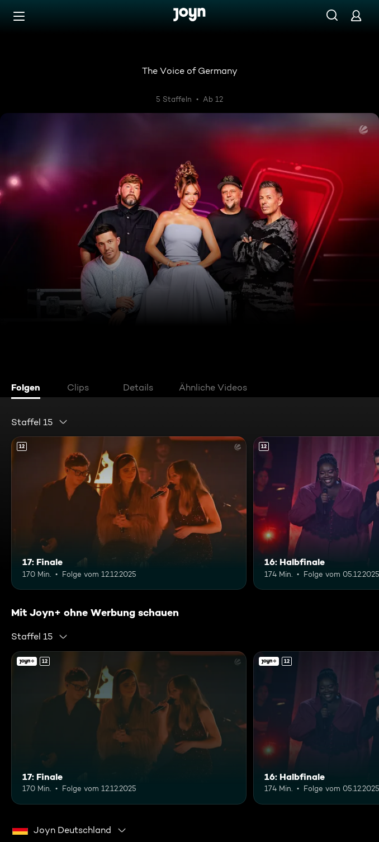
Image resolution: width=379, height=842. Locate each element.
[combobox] (40, 422)
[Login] (356, 15)
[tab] (28, 389)
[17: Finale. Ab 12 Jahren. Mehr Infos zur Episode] (129, 513)
